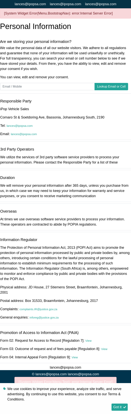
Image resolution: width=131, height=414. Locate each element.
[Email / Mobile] (47, 86)
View (88, 340)
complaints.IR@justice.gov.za (38, 309)
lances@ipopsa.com (30, 4)
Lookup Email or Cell (111, 86)
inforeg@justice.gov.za (44, 317)
